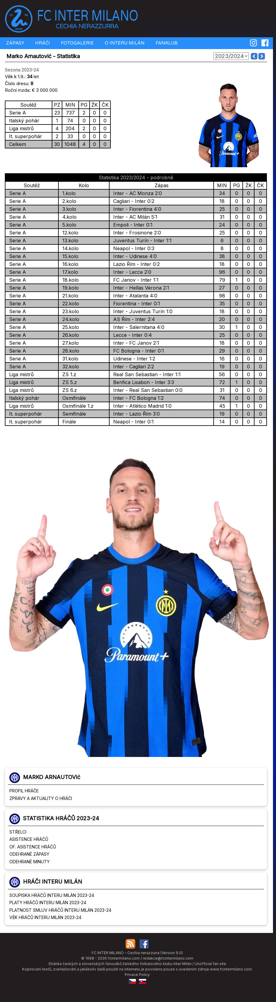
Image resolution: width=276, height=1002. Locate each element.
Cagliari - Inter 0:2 (132, 201)
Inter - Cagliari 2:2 (132, 366)
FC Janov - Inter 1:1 (134, 280)
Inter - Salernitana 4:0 (137, 327)
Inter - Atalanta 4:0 (133, 296)
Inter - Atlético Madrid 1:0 (141, 406)
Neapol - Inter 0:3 (132, 248)
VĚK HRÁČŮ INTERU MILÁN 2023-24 (45, 917)
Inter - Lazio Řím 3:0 (135, 414)
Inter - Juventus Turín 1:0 (141, 311)
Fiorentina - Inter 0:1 (135, 303)
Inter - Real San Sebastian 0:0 (146, 390)
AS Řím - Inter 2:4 (132, 319)
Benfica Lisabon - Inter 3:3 (142, 382)
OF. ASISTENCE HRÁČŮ (32, 846)
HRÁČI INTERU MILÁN (52, 881)
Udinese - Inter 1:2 (132, 359)
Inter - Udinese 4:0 (133, 256)
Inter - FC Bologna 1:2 (137, 398)
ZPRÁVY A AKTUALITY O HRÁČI (40, 798)
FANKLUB (166, 43)
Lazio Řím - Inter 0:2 (135, 264)
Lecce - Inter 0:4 (131, 335)
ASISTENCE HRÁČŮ (28, 839)
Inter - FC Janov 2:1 (134, 343)
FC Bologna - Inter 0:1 (137, 351)
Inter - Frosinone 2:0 (135, 233)
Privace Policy (137, 974)
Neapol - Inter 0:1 (132, 422)
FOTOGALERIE (77, 43)
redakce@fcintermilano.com (168, 958)
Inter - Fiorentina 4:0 (135, 209)
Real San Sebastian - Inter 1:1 (145, 374)
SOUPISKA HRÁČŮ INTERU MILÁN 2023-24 (51, 895)
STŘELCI (17, 831)
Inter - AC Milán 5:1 (133, 217)
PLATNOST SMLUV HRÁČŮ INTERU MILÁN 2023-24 (60, 910)
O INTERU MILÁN (124, 43)
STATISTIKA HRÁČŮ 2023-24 (61, 818)
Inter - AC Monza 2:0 (136, 193)
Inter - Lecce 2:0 (130, 272)
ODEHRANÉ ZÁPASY (29, 854)
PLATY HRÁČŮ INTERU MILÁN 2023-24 (47, 902)
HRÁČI (42, 43)
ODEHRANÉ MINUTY (29, 861)
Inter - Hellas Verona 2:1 (139, 288)
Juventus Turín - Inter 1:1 (141, 240)
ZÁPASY (14, 43)
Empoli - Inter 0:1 (131, 225)
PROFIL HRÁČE (24, 790)
